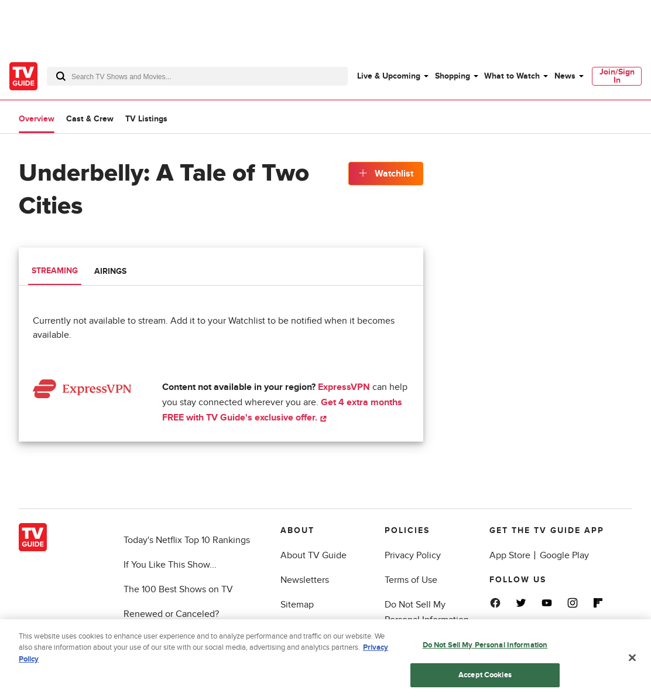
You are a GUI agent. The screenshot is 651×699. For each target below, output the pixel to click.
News (564, 76)
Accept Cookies (485, 678)
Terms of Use (411, 580)
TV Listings (146, 119)
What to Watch (512, 76)
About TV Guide (313, 555)
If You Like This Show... (170, 565)
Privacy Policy (413, 555)
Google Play (564, 555)
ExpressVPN (344, 387)
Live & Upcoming (388, 76)
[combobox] (197, 76)
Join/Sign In (617, 76)
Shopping (452, 76)
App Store (509, 555)
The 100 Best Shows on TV (178, 589)
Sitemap (297, 604)
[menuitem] (392, 76)
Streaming (55, 271)
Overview (36, 119)
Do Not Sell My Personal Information (485, 648)
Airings (110, 271)
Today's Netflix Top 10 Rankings (187, 540)
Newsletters (304, 580)
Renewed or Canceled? (171, 614)
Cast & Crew (90, 119)
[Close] (632, 661)
